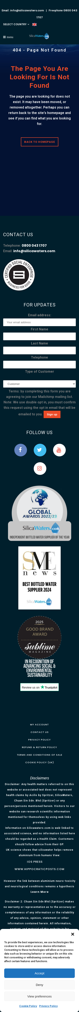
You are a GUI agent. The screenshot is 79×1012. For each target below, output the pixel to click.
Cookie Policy (28, 1006)
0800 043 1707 (34, 245)
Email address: (39, 315)
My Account (39, 724)
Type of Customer (39, 372)
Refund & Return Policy (39, 747)
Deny (39, 985)
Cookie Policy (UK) (39, 762)
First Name (39, 329)
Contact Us (40, 732)
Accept (39, 973)
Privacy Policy (48, 1006)
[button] (73, 934)
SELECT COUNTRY (15, 24)
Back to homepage (39, 141)
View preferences (39, 996)
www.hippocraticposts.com (39, 869)
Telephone (39, 357)
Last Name (39, 343)
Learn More (40, 892)
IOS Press (35, 862)
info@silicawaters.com (27, 10)
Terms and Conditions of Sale (39, 754)
